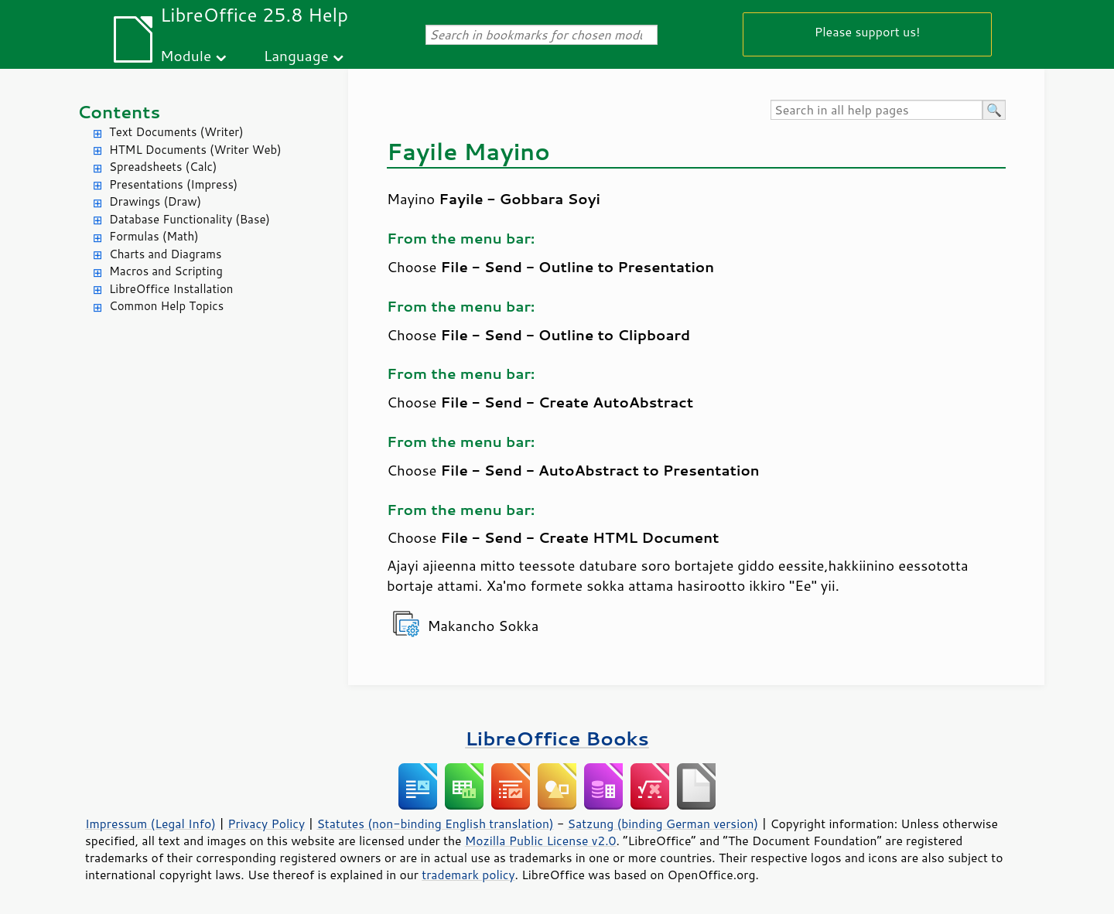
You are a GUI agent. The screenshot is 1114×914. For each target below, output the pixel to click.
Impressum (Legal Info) (150, 823)
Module (185, 55)
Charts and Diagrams (165, 254)
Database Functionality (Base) (189, 219)
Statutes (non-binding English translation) (434, 823)
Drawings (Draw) (155, 201)
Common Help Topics (166, 306)
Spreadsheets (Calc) (163, 167)
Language (296, 55)
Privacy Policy (266, 823)
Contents (118, 112)
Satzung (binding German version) (663, 823)
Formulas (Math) (154, 236)
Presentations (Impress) (173, 184)
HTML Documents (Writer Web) (195, 150)
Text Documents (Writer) (176, 132)
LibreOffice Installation (171, 289)
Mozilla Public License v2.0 (541, 840)
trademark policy (468, 874)
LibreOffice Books (557, 738)
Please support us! (868, 31)
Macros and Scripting (166, 271)
